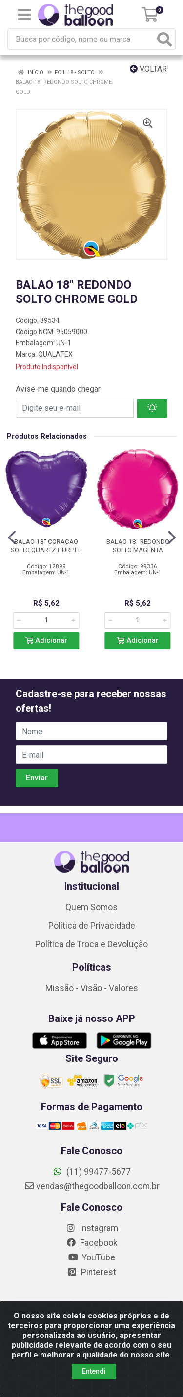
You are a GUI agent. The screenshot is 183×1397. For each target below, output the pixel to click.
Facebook (92, 1243)
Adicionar (46, 641)
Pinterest (91, 1272)
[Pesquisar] (164, 39)
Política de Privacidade (91, 926)
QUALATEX (55, 354)
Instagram (91, 1228)
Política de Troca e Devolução (91, 944)
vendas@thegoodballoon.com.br (92, 1186)
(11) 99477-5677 (91, 1172)
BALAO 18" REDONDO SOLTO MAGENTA (137, 546)
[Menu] (24, 14)
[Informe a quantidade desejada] (46, 620)
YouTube (91, 1257)
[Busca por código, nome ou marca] (81, 39)
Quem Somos (91, 907)
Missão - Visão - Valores (91, 988)
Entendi (94, 1381)
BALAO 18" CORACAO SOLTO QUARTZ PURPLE (46, 546)
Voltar (148, 69)
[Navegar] (12, 537)
